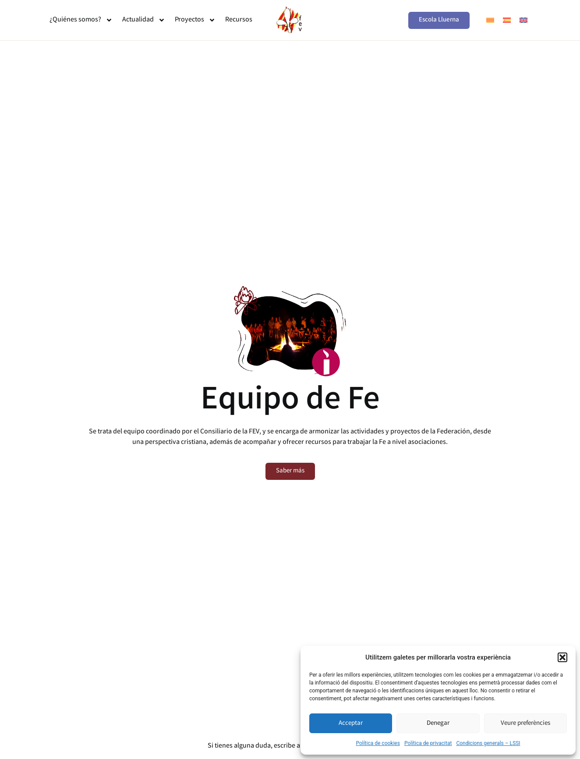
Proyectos (195, 20)
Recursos (238, 20)
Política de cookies (378, 743)
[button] (562, 657)
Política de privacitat (428, 743)
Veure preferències (525, 723)
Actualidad (143, 20)
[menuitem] (490, 20)
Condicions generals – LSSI (488, 743)
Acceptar (351, 723)
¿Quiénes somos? (81, 20)
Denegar (438, 723)
